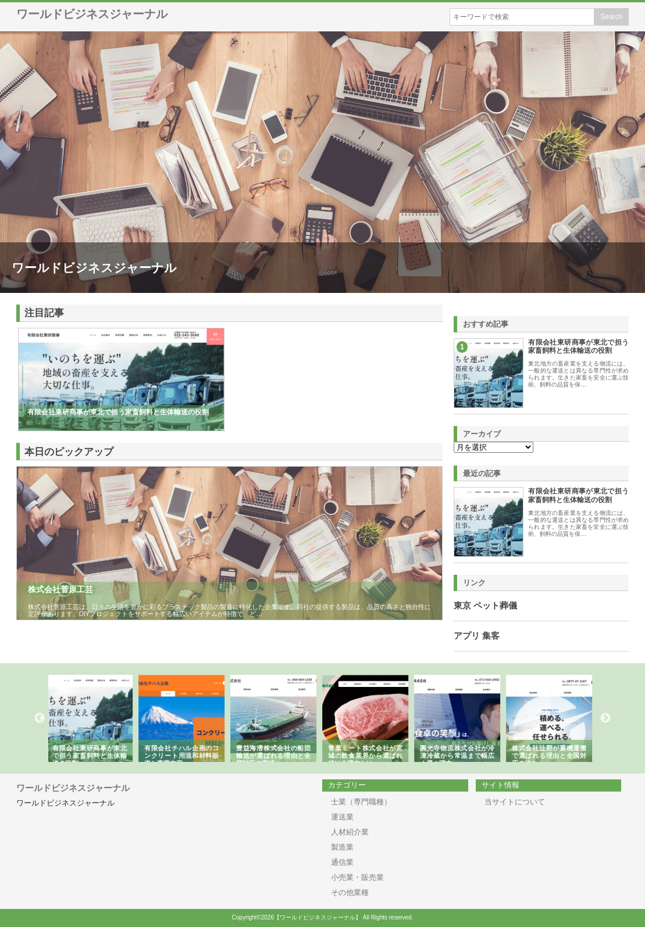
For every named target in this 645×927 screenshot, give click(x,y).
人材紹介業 (350, 832)
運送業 (342, 817)
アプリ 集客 (477, 635)
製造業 (342, 847)
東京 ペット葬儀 (485, 605)
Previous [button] (39, 718)
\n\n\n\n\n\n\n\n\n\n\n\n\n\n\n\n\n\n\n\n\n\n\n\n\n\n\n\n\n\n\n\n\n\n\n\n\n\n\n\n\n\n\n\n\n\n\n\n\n (493, 447)
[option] (94, 718)
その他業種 (350, 892)
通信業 (342, 862)
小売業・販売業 (357, 877)
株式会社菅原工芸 (60, 589)
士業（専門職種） (361, 801)
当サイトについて (514, 801)
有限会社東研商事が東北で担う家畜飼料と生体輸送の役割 (578, 346)
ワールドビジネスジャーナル (92, 14)
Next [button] (605, 718)
